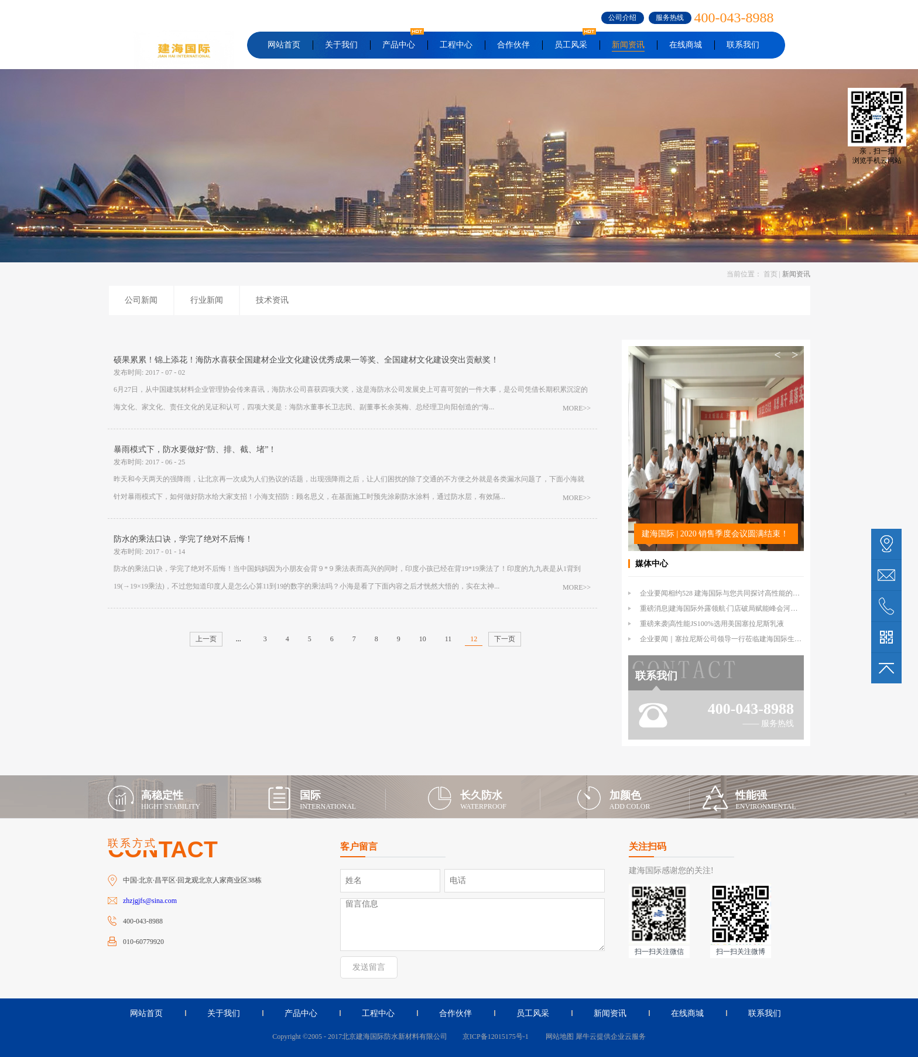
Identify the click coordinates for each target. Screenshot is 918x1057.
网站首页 (284, 44)
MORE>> (577, 408)
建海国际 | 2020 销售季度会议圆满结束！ (715, 533)
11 (448, 639)
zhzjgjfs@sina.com (150, 901)
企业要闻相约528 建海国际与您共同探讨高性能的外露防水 (730, 593)
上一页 (206, 639)
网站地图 (558, 1036)
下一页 (504, 639)
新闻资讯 (796, 274)
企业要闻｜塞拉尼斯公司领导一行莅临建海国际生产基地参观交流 (742, 639)
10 (422, 639)
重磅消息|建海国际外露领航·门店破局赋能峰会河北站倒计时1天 (738, 608)
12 (473, 639)
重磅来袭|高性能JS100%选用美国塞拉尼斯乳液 (712, 624)
